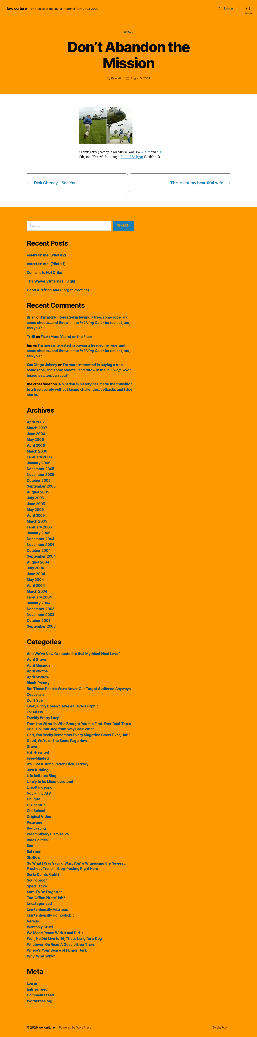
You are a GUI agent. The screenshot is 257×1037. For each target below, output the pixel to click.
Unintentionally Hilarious (47, 909)
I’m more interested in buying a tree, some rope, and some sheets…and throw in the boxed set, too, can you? (78, 322)
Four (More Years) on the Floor (66, 337)
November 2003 (40, 615)
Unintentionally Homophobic (50, 915)
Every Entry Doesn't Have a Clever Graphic (63, 706)
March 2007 (37, 428)
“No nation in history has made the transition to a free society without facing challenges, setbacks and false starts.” (79, 389)
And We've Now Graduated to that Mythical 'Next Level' (73, 654)
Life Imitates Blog (41, 776)
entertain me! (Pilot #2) (46, 255)
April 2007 (36, 422)
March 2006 (37, 451)
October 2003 (39, 620)
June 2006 (36, 434)
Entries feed (37, 989)
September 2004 (41, 556)
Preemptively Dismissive (48, 834)
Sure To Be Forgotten (45, 892)
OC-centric (36, 805)
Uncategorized (39, 903)
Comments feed (40, 995)
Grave (128, 31)
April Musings (39, 665)
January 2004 (39, 603)
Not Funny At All (40, 793)
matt (118, 78)
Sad (30, 846)
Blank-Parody (38, 683)
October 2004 (39, 550)
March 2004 (37, 591)
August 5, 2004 (140, 78)
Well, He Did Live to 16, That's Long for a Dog (64, 939)
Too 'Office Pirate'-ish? (46, 898)
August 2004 (38, 562)
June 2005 (36, 504)
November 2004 (41, 545)
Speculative (37, 886)
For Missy (35, 712)
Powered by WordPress (75, 1027)
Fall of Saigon (132, 157)
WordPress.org (40, 1001)
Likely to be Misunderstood (50, 782)
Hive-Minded (38, 758)
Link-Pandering (40, 787)
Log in (32, 983)
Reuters (145, 152)
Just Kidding (38, 770)
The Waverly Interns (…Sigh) (51, 281)
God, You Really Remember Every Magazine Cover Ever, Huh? (78, 735)
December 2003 (40, 609)
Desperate (36, 694)
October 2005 (39, 480)
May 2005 (35, 510)
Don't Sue (35, 700)
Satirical (34, 852)
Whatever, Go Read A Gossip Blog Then (60, 944)
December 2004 (41, 539)
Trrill (31, 337)
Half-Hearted (38, 752)
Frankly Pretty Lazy (43, 718)
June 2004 (36, 574)
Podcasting (36, 828)
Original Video (39, 817)
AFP (158, 152)
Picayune (34, 822)
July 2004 (35, 568)
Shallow (33, 857)
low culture (17, 8)
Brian (31, 317)
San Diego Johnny (42, 365)
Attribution (225, 8)
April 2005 (36, 515)
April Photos (37, 671)
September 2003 (41, 626)
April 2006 (36, 445)
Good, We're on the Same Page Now (57, 741)
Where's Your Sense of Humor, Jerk (57, 950)
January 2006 (39, 463)
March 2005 (37, 521)
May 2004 (35, 580)
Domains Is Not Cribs (44, 272)
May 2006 (35, 439)
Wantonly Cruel (40, 927)
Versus (33, 921)
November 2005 (40, 474)
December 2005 (40, 469)
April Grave (36, 659)
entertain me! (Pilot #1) (46, 264)
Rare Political (38, 840)
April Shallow (38, 677)
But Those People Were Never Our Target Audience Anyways (79, 689)
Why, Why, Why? (41, 956)
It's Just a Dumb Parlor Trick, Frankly (57, 764)
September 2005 (41, 486)
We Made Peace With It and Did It (55, 933)
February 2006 (39, 457)
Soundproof (37, 880)
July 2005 (35, 498)
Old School (36, 811)
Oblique (33, 799)
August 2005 (38, 492)
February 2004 (39, 597)
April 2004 (36, 585)
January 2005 (38, 533)
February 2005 (39, 527)
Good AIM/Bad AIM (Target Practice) (58, 290)
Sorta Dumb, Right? (43, 874)
